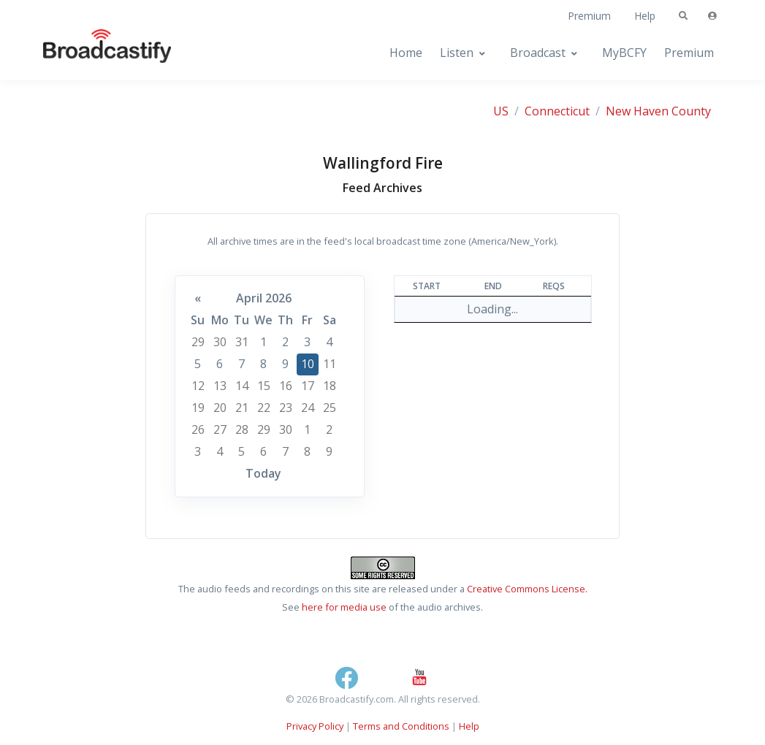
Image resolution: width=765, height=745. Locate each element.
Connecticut (557, 111)
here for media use (344, 607)
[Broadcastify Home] (92, 53)
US (501, 111)
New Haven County (658, 111)
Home (405, 53)
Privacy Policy (314, 726)
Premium (589, 16)
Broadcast (538, 53)
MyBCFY (624, 53)
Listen (456, 53)
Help (644, 16)
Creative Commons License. (527, 588)
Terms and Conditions (401, 726)
